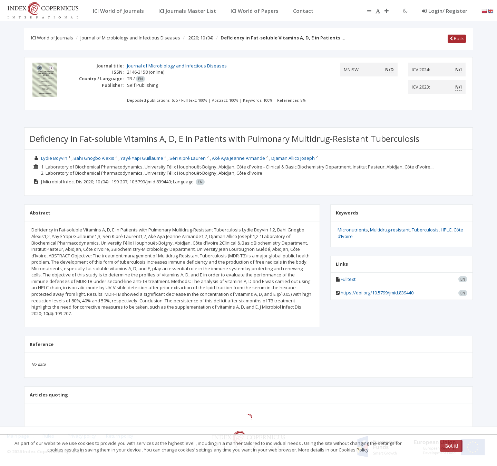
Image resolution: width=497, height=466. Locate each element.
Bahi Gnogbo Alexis (94, 158)
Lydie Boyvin (54, 158)
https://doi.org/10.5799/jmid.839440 (377, 293)
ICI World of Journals (52, 38)
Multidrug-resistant (390, 230)
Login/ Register (444, 10)
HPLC (446, 230)
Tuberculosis (425, 230)
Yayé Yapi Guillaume (141, 158)
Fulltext (348, 279)
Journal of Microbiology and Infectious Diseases (130, 38)
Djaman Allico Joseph (293, 158)
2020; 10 (200, 38)
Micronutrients (353, 230)
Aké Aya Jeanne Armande (238, 158)
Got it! (451, 445)
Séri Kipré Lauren (187, 158)
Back (457, 38)
